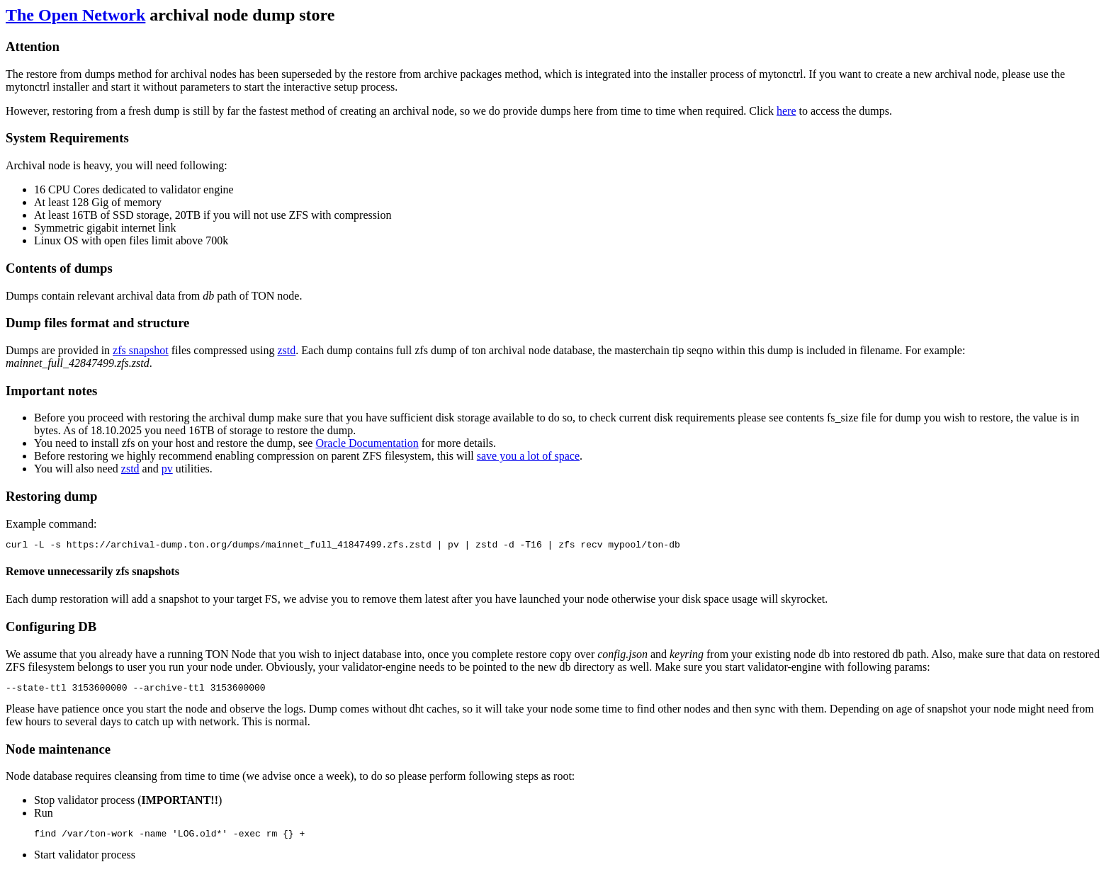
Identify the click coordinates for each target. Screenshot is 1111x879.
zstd (286, 350)
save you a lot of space (528, 456)
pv (167, 469)
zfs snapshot (141, 350)
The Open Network (75, 15)
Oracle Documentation (366, 443)
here (786, 111)
